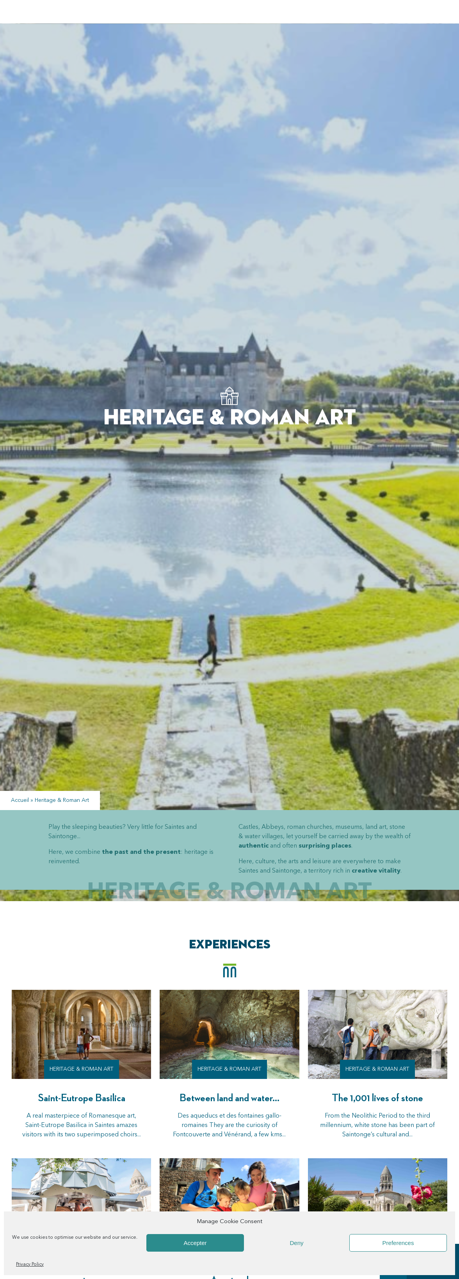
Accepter (194, 1243)
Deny (296, 1243)
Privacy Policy (30, 1264)
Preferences (398, 1243)
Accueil (20, 800)
